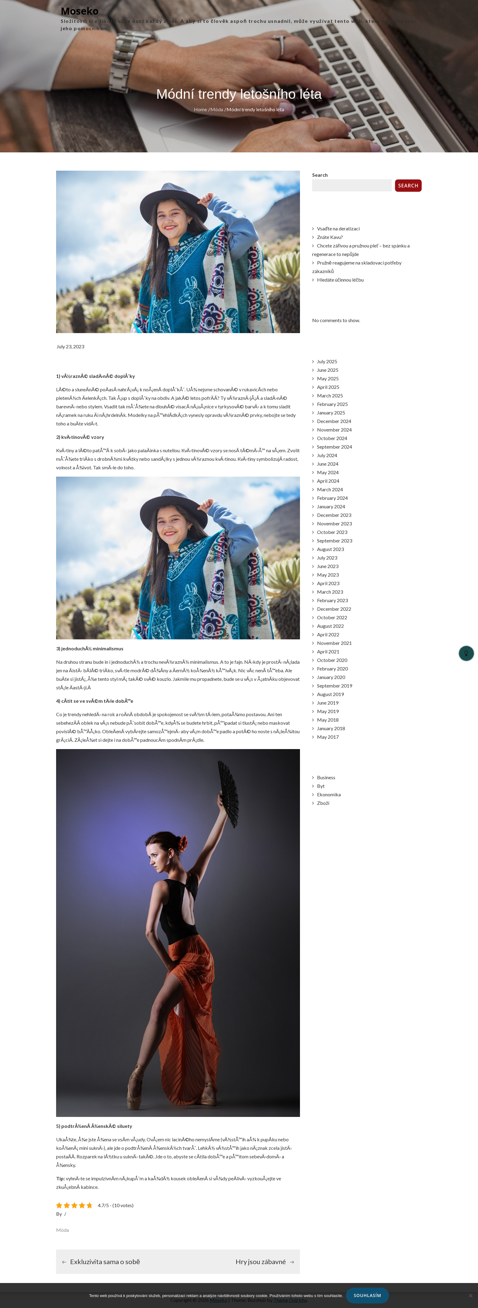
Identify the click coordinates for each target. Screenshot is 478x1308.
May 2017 (328, 737)
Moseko (79, 10)
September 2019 (334, 685)
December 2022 (334, 609)
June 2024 (327, 464)
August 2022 (330, 626)
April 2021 (328, 651)
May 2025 (328, 378)
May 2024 (328, 472)
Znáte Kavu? (330, 237)
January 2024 (331, 506)
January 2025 (331, 412)
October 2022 (332, 617)
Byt (321, 786)
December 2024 (334, 421)
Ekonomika (329, 794)
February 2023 (332, 600)
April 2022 (328, 634)
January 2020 (331, 677)
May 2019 (328, 711)
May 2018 (328, 720)
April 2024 (328, 481)
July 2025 (327, 361)
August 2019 (330, 694)
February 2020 (332, 668)
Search (320, 175)
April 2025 (328, 387)
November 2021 (334, 643)
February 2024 (332, 498)
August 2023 (330, 549)
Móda (62, 1230)
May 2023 (328, 575)
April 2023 (328, 583)
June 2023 (327, 566)
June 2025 (327, 370)
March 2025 (330, 395)
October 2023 (332, 532)
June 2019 (327, 703)
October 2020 (332, 660)
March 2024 (330, 489)
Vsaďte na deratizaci (338, 228)
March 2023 (330, 592)
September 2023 (334, 540)
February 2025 (332, 404)
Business (326, 777)
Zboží (323, 803)
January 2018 (331, 728)
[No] (470, 1295)
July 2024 (327, 455)
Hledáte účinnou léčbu (340, 280)
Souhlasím (367, 1295)
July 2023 (327, 557)
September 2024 (334, 447)
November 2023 (334, 523)
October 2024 (332, 438)
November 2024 (334, 429)
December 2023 (334, 515)
